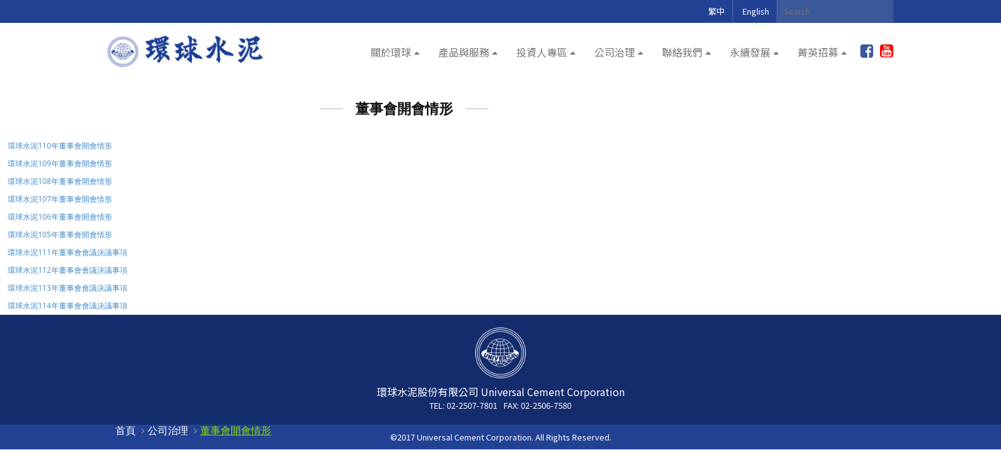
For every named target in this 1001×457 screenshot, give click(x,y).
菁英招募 (818, 52)
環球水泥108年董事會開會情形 (60, 181)
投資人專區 (541, 52)
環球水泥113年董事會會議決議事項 (67, 287)
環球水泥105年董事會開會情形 (60, 234)
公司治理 (614, 52)
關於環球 (391, 52)
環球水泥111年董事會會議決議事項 (67, 252)
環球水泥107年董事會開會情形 (60, 199)
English (756, 11)
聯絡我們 (682, 52)
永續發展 (750, 52)
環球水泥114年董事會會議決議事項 (67, 305)
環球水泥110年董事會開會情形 (60, 145)
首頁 (125, 430)
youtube (886, 51)
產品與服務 (463, 52)
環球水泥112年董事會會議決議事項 (67, 270)
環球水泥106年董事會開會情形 (60, 216)
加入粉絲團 (867, 51)
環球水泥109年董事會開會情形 (60, 163)
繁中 (716, 11)
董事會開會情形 (235, 430)
